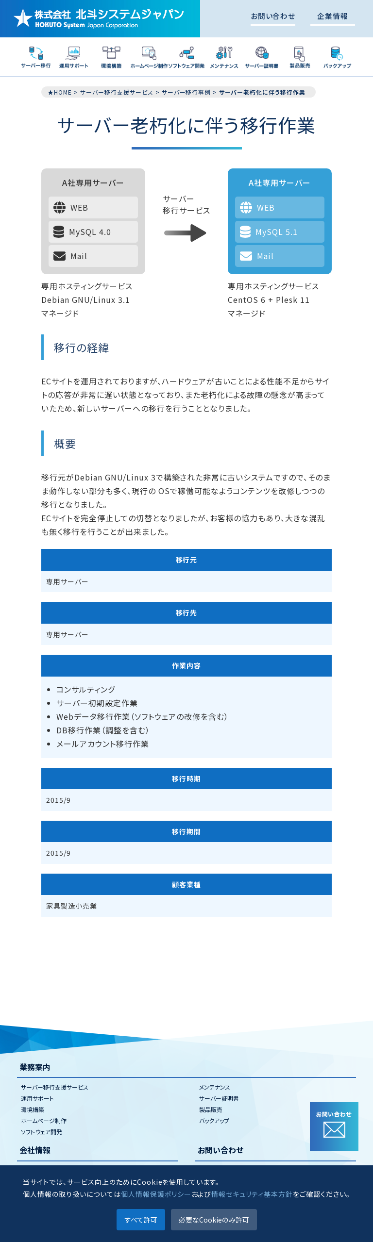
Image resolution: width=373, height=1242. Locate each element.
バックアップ (214, 1120)
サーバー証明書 (219, 1098)
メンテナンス (214, 1087)
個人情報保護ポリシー (156, 1194)
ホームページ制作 (44, 1120)
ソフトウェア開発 (41, 1131)
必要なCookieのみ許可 (214, 1220)
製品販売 (210, 1109)
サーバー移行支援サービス (54, 1087)
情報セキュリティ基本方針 (252, 1194)
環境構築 (32, 1109)
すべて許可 (140, 1220)
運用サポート (37, 1098)
